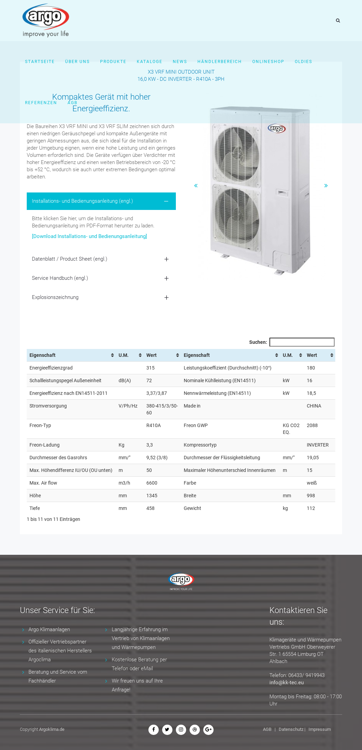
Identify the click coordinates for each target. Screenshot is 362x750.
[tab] (101, 201)
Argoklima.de (51, 729)
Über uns (77, 61)
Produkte (113, 61)
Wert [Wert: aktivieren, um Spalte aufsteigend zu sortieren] (151, 355)
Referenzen (41, 102)
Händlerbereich (219, 61)
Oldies (303, 61)
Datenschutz (291, 729)
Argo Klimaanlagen (49, 629)
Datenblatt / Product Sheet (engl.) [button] (69, 259)
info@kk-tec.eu (286, 682)
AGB (72, 102)
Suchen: (292, 342)
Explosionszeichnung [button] (55, 297)
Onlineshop (268, 61)
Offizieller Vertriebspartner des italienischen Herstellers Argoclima (60, 651)
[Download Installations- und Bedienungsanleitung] (89, 236)
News (180, 61)
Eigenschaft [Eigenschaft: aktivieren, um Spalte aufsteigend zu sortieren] (42, 355)
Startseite (40, 61)
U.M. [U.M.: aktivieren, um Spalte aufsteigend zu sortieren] (124, 355)
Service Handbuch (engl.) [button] (60, 278)
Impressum (320, 729)
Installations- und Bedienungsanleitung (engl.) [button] (82, 201)
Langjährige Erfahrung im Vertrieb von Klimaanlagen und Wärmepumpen (141, 638)
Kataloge (149, 61)
